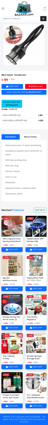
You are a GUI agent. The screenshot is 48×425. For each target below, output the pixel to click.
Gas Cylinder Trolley (9, 357)
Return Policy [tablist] (30, 137)
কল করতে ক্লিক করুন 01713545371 (11, 104)
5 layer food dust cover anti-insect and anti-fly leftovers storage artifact (11, 396)
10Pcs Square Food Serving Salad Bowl (12, 240)
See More (40, 210)
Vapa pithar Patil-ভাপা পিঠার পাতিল (35, 279)
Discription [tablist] (10, 137)
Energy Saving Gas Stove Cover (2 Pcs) (11, 318)
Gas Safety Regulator (32, 318)
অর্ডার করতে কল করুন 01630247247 (24, 92)
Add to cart (36, 86)
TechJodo (24, 422)
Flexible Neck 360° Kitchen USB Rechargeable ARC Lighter (36, 240)
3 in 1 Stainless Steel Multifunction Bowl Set (35, 396)
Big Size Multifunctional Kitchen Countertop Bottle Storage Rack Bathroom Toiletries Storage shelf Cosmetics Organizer (11, 279)
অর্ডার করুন (12, 86)
